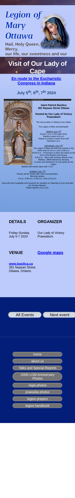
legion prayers (37, 399)
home (37, 354)
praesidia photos (38, 392)
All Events (25, 315)
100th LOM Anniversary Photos (37, 376)
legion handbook (38, 405)
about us (37, 361)
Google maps (50, 252)
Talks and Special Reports (37, 368)
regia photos (37, 385)
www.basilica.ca (21, 263)
